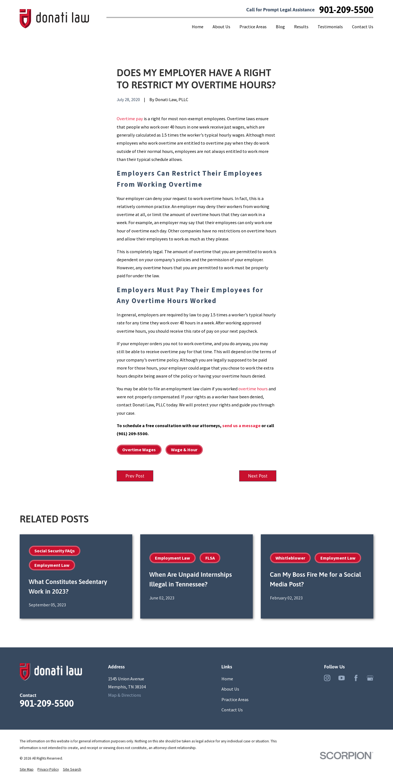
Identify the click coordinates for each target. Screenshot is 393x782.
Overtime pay (130, 118)
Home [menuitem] (197, 26)
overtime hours (253, 388)
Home (227, 679)
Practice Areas (235, 700)
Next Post (256, 476)
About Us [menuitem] (221, 26)
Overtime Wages (139, 449)
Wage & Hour (184, 449)
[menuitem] (27, 770)
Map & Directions (124, 696)
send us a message (241, 425)
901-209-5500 (346, 9)
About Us (230, 690)
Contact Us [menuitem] (362, 26)
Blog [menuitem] (280, 26)
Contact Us (232, 710)
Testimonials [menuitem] (330, 26)
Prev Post (136, 476)
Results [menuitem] (301, 26)
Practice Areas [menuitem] (253, 26)
